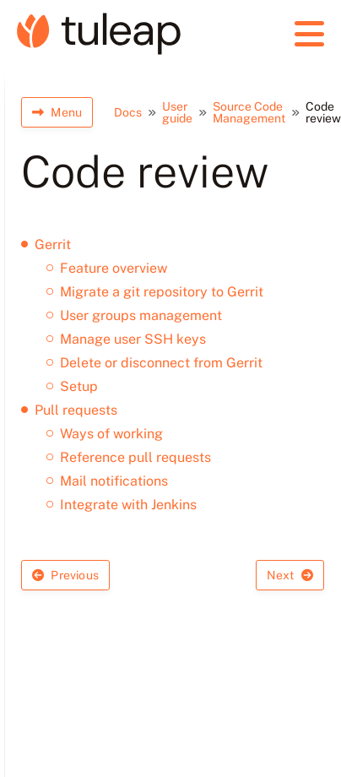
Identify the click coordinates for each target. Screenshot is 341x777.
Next (290, 575)
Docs (128, 112)
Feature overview (113, 268)
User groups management (141, 315)
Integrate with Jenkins (128, 505)
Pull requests (76, 410)
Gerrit (53, 244)
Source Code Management (249, 112)
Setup (79, 386)
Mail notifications (114, 481)
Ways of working (111, 434)
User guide (177, 112)
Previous (65, 575)
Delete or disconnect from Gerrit (161, 363)
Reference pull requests (135, 457)
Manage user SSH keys (133, 339)
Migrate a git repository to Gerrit (161, 292)
